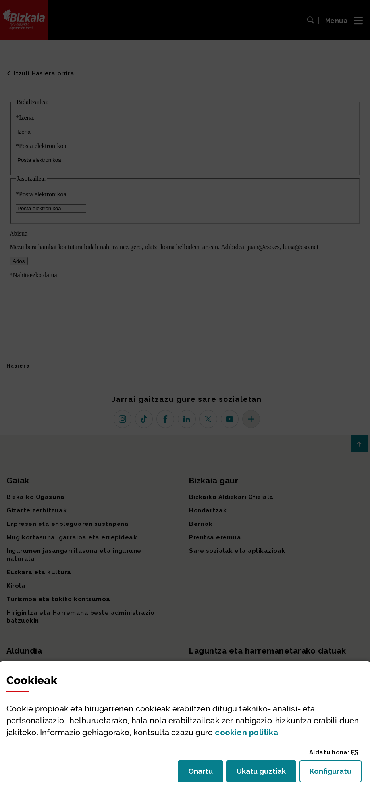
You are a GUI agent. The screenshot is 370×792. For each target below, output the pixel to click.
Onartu (205, 773)
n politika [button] (246, 732)
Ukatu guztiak (264, 773)
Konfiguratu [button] (336, 773)
